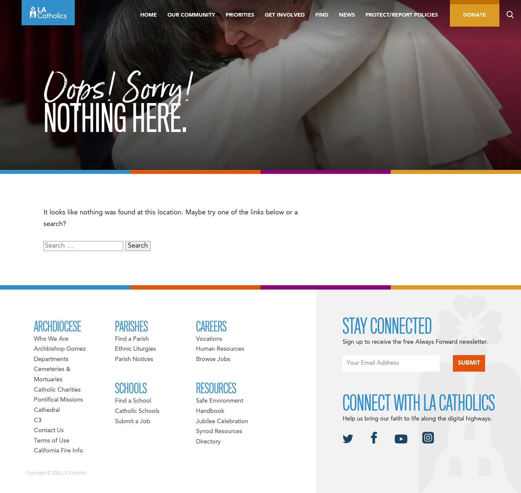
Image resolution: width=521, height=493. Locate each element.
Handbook (210, 411)
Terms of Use (51, 441)
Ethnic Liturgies (135, 349)
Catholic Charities (57, 390)
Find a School (133, 401)
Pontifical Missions (58, 400)
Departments (51, 359)
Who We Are (51, 339)
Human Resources (220, 349)
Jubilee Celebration (222, 422)
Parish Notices (134, 359)
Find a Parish (132, 339)
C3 (38, 421)
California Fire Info (58, 451)
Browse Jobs (213, 359)
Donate (474, 15)
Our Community (191, 15)
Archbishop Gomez (60, 349)
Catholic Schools (137, 411)
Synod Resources (219, 431)
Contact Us (49, 430)
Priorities (240, 15)
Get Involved (285, 15)
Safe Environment (219, 401)
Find (321, 15)
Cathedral (47, 410)
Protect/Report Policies (401, 15)
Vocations (209, 339)
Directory (208, 442)
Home (148, 15)
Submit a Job (132, 422)
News (347, 15)
